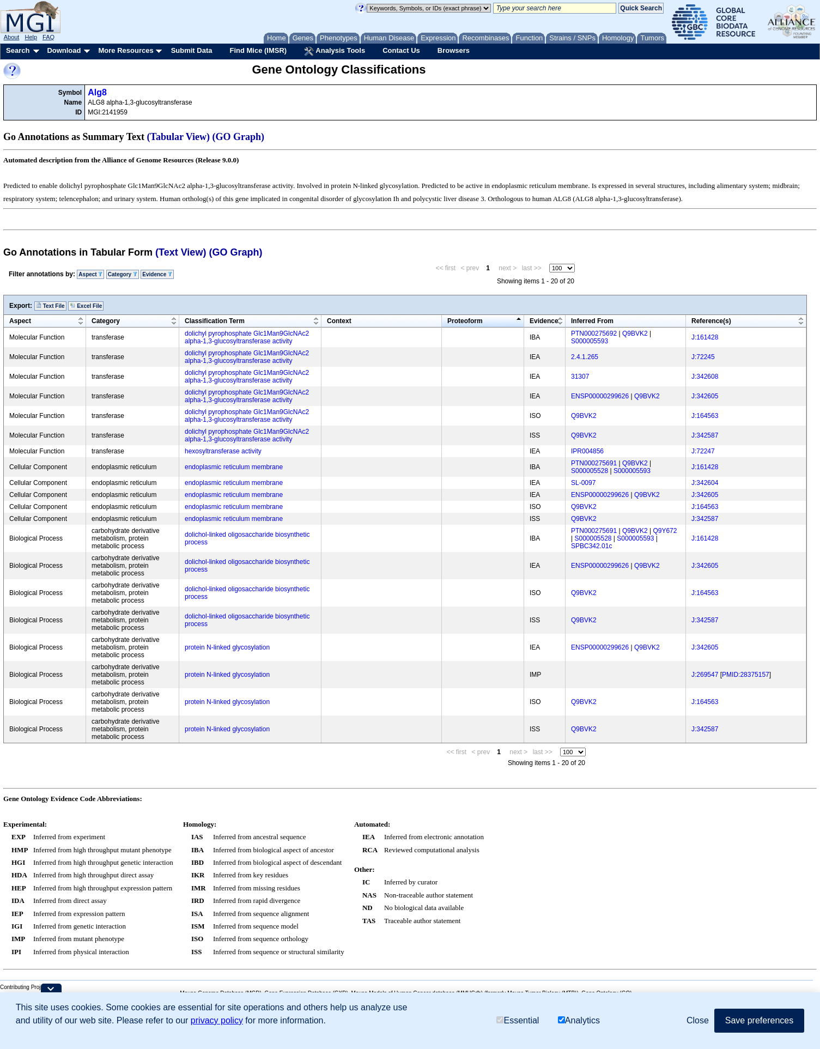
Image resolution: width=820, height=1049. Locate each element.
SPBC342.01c (591, 546)
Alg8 (97, 92)
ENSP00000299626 (600, 396)
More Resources (125, 50)
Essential (517, 1020)
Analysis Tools (334, 51)
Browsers (454, 50)
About (12, 37)
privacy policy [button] (217, 1020)
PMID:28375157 (745, 674)
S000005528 (589, 471)
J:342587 (704, 435)
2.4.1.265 (584, 357)
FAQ (48, 37)
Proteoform (465, 321)
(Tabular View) (178, 136)
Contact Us (401, 50)
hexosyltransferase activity (223, 451)
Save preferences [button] (759, 1020)
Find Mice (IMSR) (258, 50)
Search (17, 50)
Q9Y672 (665, 531)
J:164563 (704, 416)
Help (31, 37)
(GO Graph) (238, 136)
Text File (50, 305)
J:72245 (703, 357)
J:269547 (704, 674)
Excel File (86, 305)
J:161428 (704, 337)
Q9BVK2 (635, 333)
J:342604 (704, 483)
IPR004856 (587, 451)
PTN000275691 (594, 463)
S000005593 (589, 341)
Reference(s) (711, 321)
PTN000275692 (594, 333)
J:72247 (703, 451)
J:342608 (704, 376)
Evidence (157, 274)
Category (122, 274)
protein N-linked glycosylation (227, 647)
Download (64, 50)
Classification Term (215, 321)
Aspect (90, 274)
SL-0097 (583, 483)
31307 (580, 376)
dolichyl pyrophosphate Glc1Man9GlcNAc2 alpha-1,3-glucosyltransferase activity (247, 337)
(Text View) (180, 252)
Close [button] (698, 1020)
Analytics (579, 1020)
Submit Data (191, 50)
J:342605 (704, 396)
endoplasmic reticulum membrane (234, 467)
